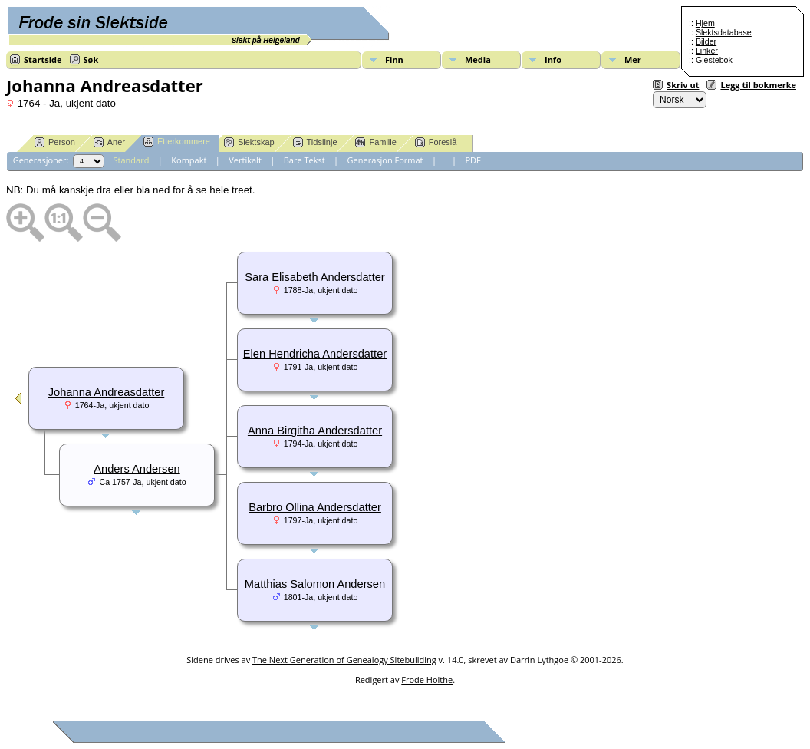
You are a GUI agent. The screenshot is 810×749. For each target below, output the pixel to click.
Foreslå (436, 142)
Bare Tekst (304, 160)
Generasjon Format (385, 160)
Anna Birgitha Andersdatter (315, 430)
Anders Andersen (136, 469)
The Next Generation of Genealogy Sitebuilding (344, 659)
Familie (375, 142)
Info (553, 59)
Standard (132, 160)
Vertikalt (245, 160)
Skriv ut (683, 85)
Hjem (705, 23)
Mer (632, 59)
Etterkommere (176, 141)
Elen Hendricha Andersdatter (315, 354)
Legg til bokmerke (758, 85)
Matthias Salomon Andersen (315, 584)
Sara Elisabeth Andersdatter (315, 277)
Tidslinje (315, 142)
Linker (707, 50)
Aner (109, 142)
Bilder (706, 41)
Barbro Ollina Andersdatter (315, 507)
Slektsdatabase (724, 32)
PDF (472, 160)
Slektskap (249, 142)
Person (55, 142)
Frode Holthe (427, 679)
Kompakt (188, 160)
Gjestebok (714, 59)
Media (478, 59)
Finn (394, 59)
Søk (91, 59)
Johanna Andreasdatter (106, 392)
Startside (43, 59)
